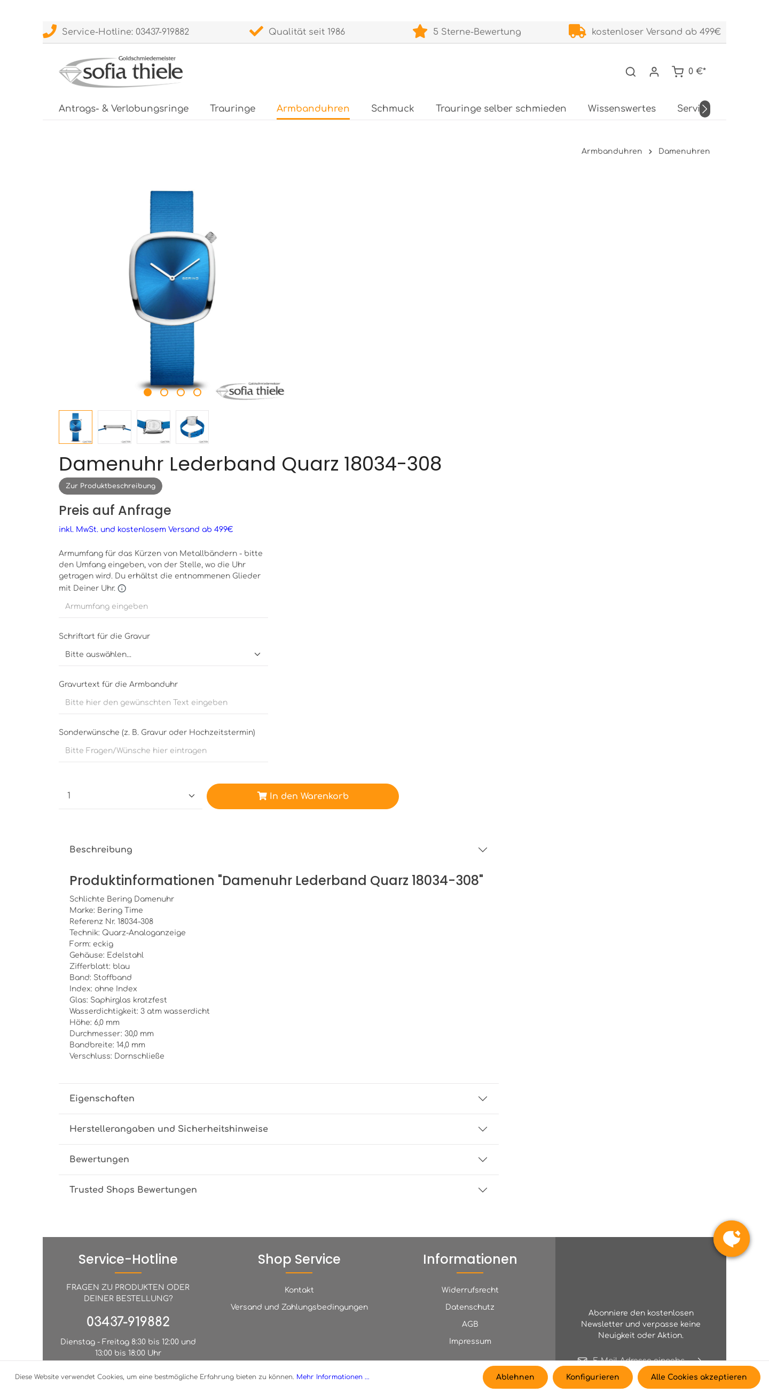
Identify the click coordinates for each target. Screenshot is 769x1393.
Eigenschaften (326, 835)
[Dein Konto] (654, 70)
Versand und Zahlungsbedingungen (299, 1176)
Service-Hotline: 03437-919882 (116, 32)
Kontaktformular (161, 1309)
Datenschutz (470, 1176)
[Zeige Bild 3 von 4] (168, 366)
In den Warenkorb (523, 517)
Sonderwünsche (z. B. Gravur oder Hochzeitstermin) (381, 453)
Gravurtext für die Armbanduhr (342, 405)
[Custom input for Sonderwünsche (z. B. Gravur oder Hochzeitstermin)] (384, 471)
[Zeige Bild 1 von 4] (135, 366)
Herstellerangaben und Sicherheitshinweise (393, 865)
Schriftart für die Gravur (328, 357)
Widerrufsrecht (470, 1159)
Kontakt (299, 1159)
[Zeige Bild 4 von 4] (185, 366)
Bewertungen (324, 896)
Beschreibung (325, 570)
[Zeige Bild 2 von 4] (152, 366)
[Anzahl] (352, 517)
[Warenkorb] (688, 70)
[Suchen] (630, 70)
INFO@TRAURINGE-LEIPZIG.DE (128, 1275)
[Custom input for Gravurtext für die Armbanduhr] (384, 423)
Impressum (470, 1211)
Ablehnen (516, 1377)
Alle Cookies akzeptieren (699, 1377)
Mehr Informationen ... (333, 1377)
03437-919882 (128, 1191)
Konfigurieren (593, 1377)
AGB (470, 1193)
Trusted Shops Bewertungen (357, 926)
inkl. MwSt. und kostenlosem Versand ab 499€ (370, 250)
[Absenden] (700, 1230)
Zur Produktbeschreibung (335, 206)
